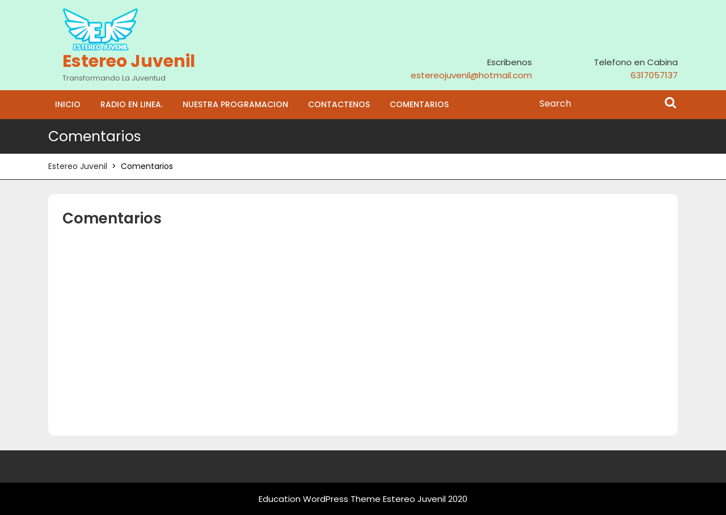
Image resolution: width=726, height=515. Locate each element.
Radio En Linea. (131, 104)
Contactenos (339, 104)
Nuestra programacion (235, 104)
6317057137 (654, 75)
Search (670, 103)
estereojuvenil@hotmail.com (471, 75)
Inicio (68, 104)
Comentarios (419, 104)
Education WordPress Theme (320, 499)
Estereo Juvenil (128, 61)
